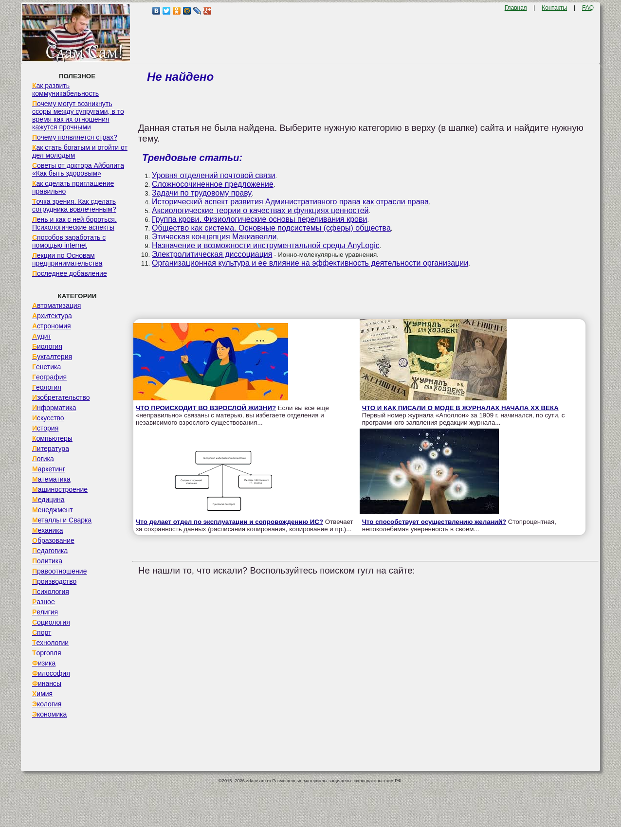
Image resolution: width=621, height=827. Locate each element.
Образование (53, 540)
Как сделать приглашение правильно (73, 187)
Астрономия (51, 326)
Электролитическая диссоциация (212, 254)
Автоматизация (56, 305)
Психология (50, 591)
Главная (516, 7)
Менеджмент (52, 510)
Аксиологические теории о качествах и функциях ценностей (260, 210)
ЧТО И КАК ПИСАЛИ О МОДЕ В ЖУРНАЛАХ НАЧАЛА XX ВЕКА (460, 408)
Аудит (41, 336)
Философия (51, 673)
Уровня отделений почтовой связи (213, 175)
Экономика (49, 714)
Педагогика (50, 551)
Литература (50, 448)
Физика (43, 663)
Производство (54, 581)
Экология (46, 704)
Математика (51, 479)
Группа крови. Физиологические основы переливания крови (259, 219)
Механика (47, 530)
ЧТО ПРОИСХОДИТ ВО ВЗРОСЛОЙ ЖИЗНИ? (206, 408)
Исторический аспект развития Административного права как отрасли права (290, 202)
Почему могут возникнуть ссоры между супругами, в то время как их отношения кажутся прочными (78, 115)
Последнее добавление (69, 273)
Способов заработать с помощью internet (69, 241)
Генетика (46, 367)
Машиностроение (60, 489)
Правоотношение (59, 571)
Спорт (41, 632)
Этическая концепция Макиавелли (214, 237)
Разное (43, 602)
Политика (47, 561)
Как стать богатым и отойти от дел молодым (80, 151)
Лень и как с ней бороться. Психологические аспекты (74, 223)
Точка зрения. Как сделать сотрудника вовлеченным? (74, 205)
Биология (47, 346)
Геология (46, 387)
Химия (42, 694)
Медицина (48, 499)
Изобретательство (61, 397)
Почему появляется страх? (74, 137)
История (45, 428)
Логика (43, 459)
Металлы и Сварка (61, 520)
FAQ (588, 7)
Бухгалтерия (52, 356)
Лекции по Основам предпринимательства (67, 259)
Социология (51, 622)
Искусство (48, 418)
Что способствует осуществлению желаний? (434, 521)
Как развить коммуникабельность (65, 89)
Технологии (50, 643)
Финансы (46, 683)
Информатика (54, 408)
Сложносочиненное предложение (213, 184)
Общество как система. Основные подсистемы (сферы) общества (271, 228)
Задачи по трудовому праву (202, 193)
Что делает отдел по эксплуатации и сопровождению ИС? (229, 521)
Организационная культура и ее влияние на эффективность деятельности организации (310, 263)
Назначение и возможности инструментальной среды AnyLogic (266, 245)
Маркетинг (48, 469)
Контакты (554, 7)
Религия (45, 612)
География (49, 377)
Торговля (46, 653)
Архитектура (52, 316)
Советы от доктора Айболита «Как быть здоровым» (78, 169)
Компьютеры (52, 438)
